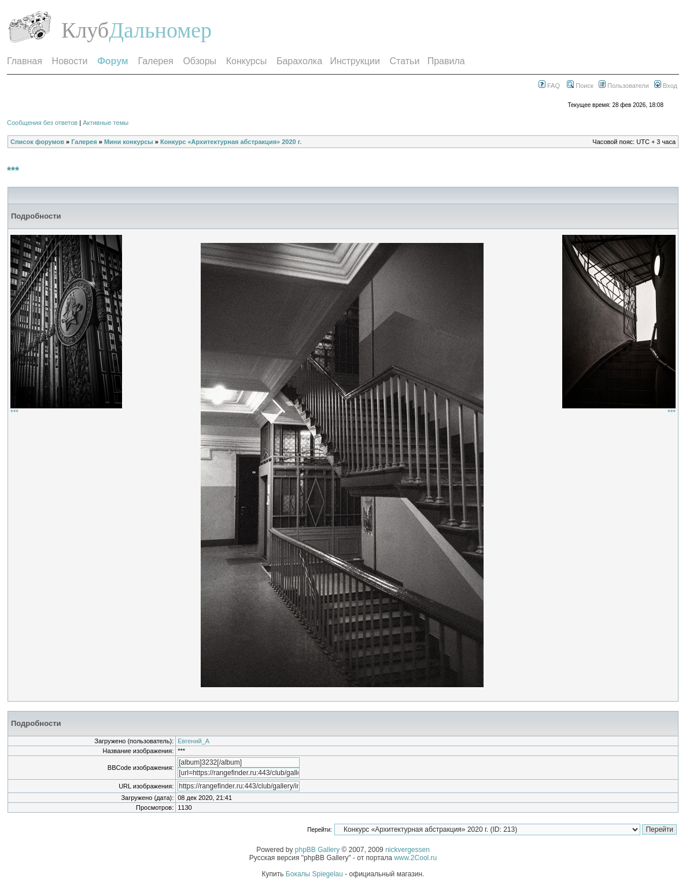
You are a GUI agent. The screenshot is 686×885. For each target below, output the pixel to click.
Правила (446, 61)
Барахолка (299, 61)
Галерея (155, 61)
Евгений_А (193, 741)
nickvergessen (407, 850)
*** (13, 170)
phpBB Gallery (317, 850)
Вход (665, 85)
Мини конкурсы (128, 141)
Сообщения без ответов (42, 122)
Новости (70, 61)
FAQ (549, 85)
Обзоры (199, 61)
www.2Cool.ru (415, 858)
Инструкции (354, 61)
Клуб (85, 30)
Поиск (580, 85)
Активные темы (105, 122)
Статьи (405, 61)
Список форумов (37, 141)
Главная (24, 61)
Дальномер (160, 30)
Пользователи (624, 85)
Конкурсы (246, 61)
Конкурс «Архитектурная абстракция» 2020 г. (230, 141)
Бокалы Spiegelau (315, 874)
